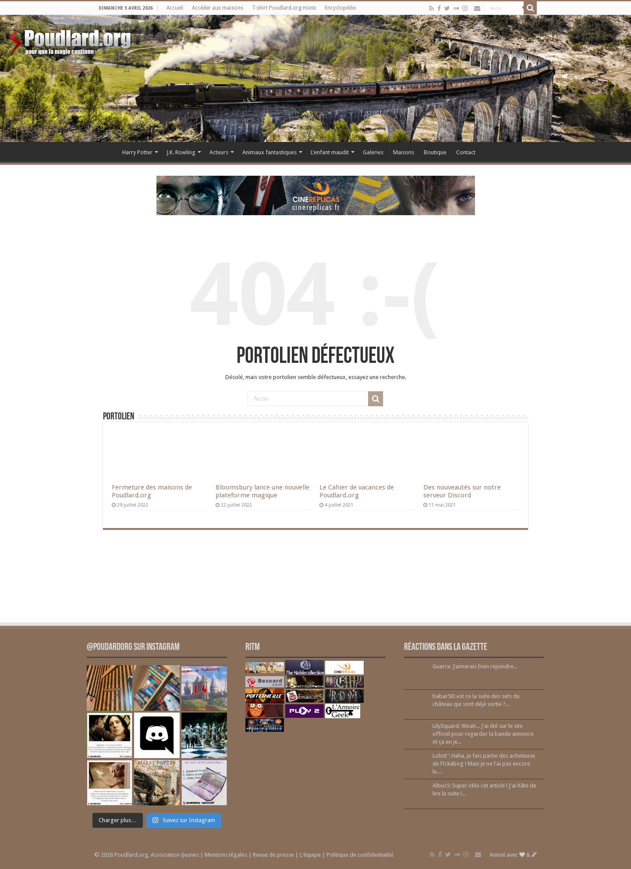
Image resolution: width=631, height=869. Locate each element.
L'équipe (310, 854)
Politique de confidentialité (359, 854)
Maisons (403, 152)
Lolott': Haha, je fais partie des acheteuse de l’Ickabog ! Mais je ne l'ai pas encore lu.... (483, 763)
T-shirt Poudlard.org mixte (284, 8)
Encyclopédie (340, 8)
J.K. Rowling (181, 152)
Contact (465, 152)
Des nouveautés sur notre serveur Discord (462, 491)
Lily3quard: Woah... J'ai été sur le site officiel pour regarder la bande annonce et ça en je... (483, 734)
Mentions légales (226, 854)
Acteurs (218, 152)
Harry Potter (137, 152)
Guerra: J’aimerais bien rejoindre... (475, 666)
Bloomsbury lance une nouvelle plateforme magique (262, 491)
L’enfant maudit (330, 152)
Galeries (373, 152)
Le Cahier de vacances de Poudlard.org (356, 491)
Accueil (175, 8)
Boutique (435, 152)
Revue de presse (273, 854)
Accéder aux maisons (217, 8)
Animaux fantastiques (269, 152)
